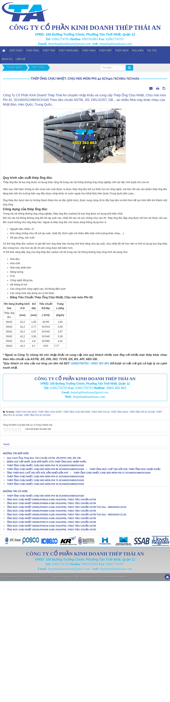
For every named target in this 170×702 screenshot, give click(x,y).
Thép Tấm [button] (49, 50)
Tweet (6, 565)
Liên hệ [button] (20, 59)
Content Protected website (113, 697)
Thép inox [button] (122, 50)
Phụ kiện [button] (138, 50)
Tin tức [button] (152, 50)
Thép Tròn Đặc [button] (68, 50)
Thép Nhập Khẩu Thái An (37, 697)
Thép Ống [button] (32, 50)
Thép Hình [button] (88, 50)
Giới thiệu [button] (16, 50)
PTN (96, 697)
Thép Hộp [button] (105, 50)
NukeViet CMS (72, 697)
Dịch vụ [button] (7, 59)
